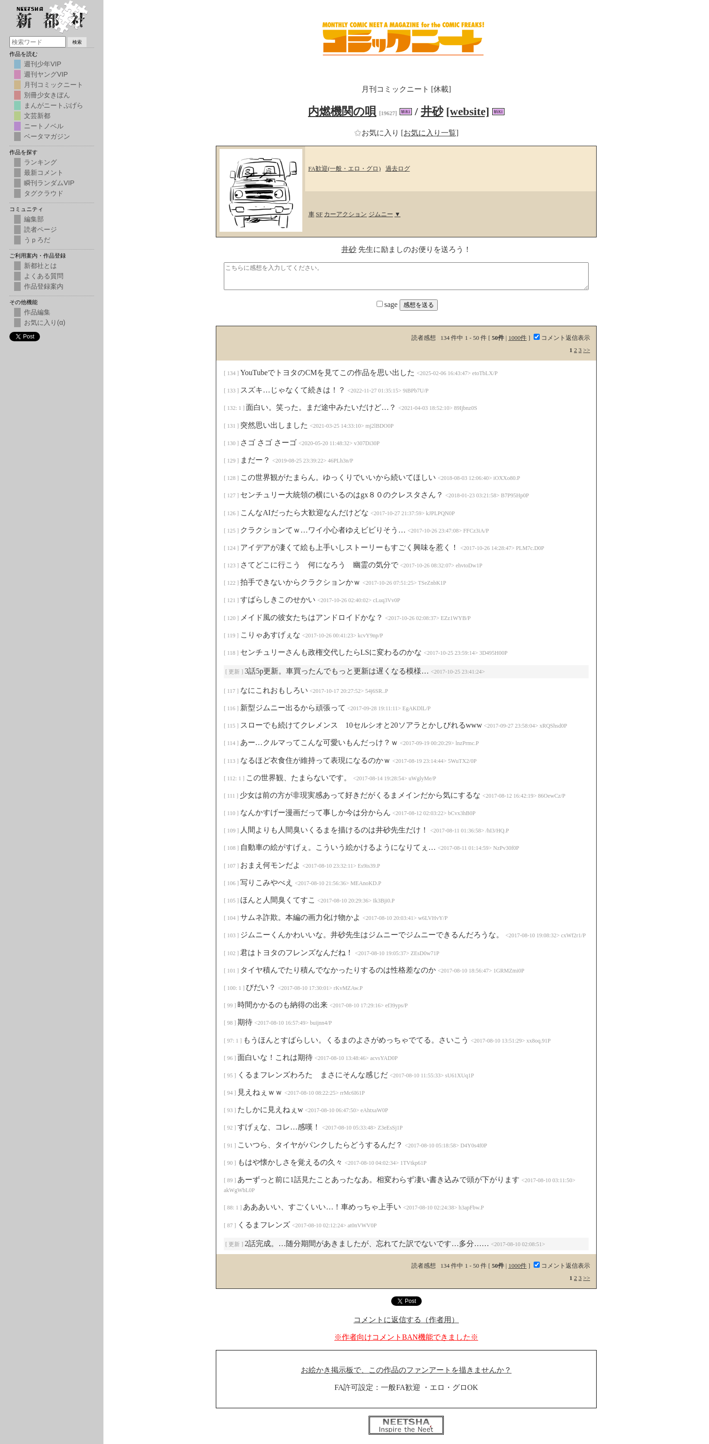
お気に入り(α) (44, 322)
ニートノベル (43, 126)
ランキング (40, 162)
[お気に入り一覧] (430, 133)
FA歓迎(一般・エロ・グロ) (344, 168)
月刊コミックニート (53, 84)
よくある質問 (43, 276)
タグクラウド (43, 193)
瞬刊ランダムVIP (49, 183)
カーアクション (345, 214)
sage (388, 304)
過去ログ (398, 168)
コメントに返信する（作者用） (406, 1320)
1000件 (517, 337)
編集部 (34, 219)
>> (586, 349)
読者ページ (40, 229)
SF (319, 214)
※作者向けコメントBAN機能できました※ (406, 1337)
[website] (467, 111)
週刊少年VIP (42, 64)
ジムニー (381, 214)
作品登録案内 (43, 286)
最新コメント (43, 172)
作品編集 (37, 312)
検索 (77, 42)
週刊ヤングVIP (46, 74)
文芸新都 (37, 115)
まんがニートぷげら (53, 105)
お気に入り (377, 133)
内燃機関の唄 (342, 111)
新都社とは (40, 265)
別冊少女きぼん (47, 95)
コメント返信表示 (562, 337)
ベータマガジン (47, 136)
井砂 (432, 111)
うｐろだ (37, 239)
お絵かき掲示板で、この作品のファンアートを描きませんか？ (406, 1370)
